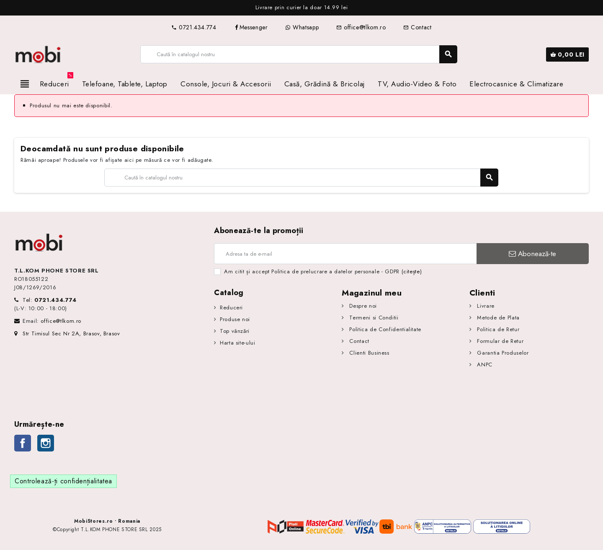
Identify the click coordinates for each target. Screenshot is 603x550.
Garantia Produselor (502, 353)
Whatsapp (302, 27)
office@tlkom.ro (361, 27)
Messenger (251, 27)
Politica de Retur (497, 329)
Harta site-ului (237, 343)
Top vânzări (235, 331)
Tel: (50, 300)
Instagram (45, 443)
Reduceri (231, 307)
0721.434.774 (193, 27)
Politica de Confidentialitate (384, 329)
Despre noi (362, 306)
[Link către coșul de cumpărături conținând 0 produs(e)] (567, 54)
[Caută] (298, 54)
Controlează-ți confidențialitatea (63, 481)
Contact (417, 27)
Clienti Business (368, 353)
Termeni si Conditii (373, 318)
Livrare (485, 306)
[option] (309, 7)
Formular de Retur (499, 341)
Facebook (22, 443)
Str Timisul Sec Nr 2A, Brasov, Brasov (67, 333)
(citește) (412, 271)
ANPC (483, 364)
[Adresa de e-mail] (345, 253)
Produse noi (235, 319)
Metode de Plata (497, 318)
